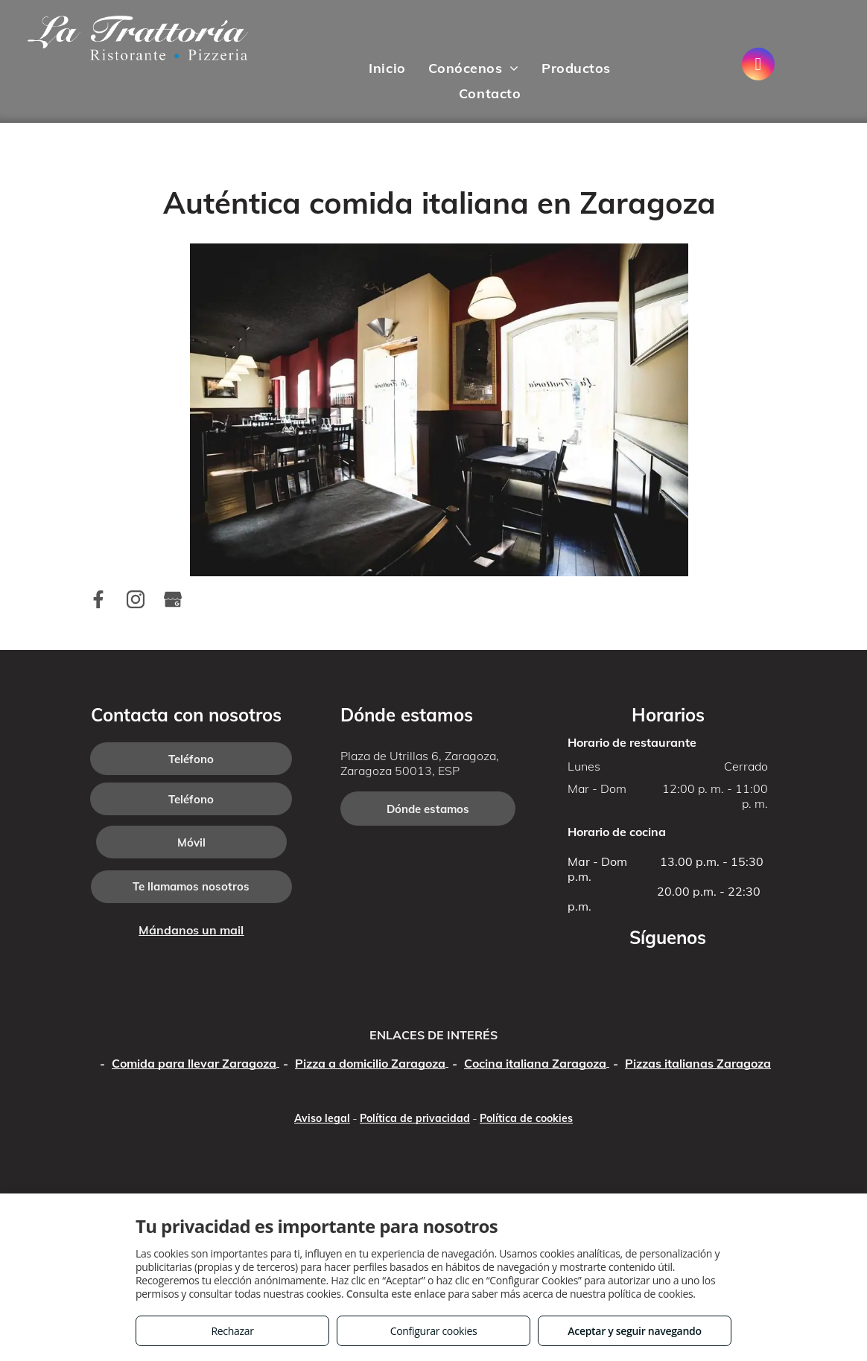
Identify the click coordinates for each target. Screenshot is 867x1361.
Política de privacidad (415, 1118)
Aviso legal (322, 1118)
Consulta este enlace (395, 1294)
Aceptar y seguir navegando (634, 1331)
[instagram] (758, 66)
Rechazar (232, 1331)
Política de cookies (526, 1118)
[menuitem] (387, 68)
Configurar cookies (433, 1331)
